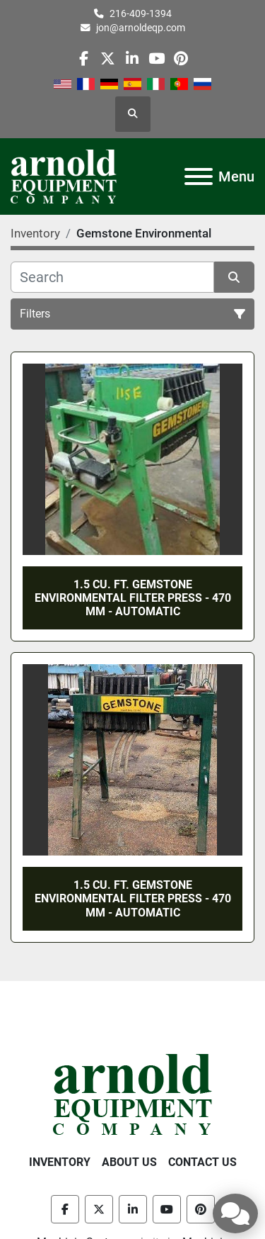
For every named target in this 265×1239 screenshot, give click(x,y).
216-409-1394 (141, 13)
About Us (129, 1162)
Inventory (59, 1162)
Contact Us (202, 1162)
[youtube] (156, 58)
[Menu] (198, 176)
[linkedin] (131, 58)
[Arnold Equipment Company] (132, 1093)
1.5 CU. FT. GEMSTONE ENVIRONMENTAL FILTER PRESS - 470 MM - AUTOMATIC (133, 598)
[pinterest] (180, 58)
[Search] (112, 277)
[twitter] (107, 58)
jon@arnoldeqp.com (140, 27)
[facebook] (83, 58)
